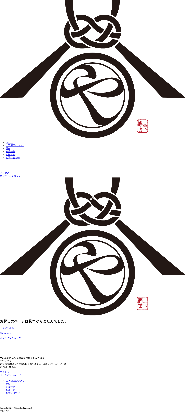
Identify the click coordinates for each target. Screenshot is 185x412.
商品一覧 (10, 151)
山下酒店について (15, 145)
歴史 (8, 148)
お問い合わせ (13, 157)
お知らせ (10, 154)
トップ (9, 142)
